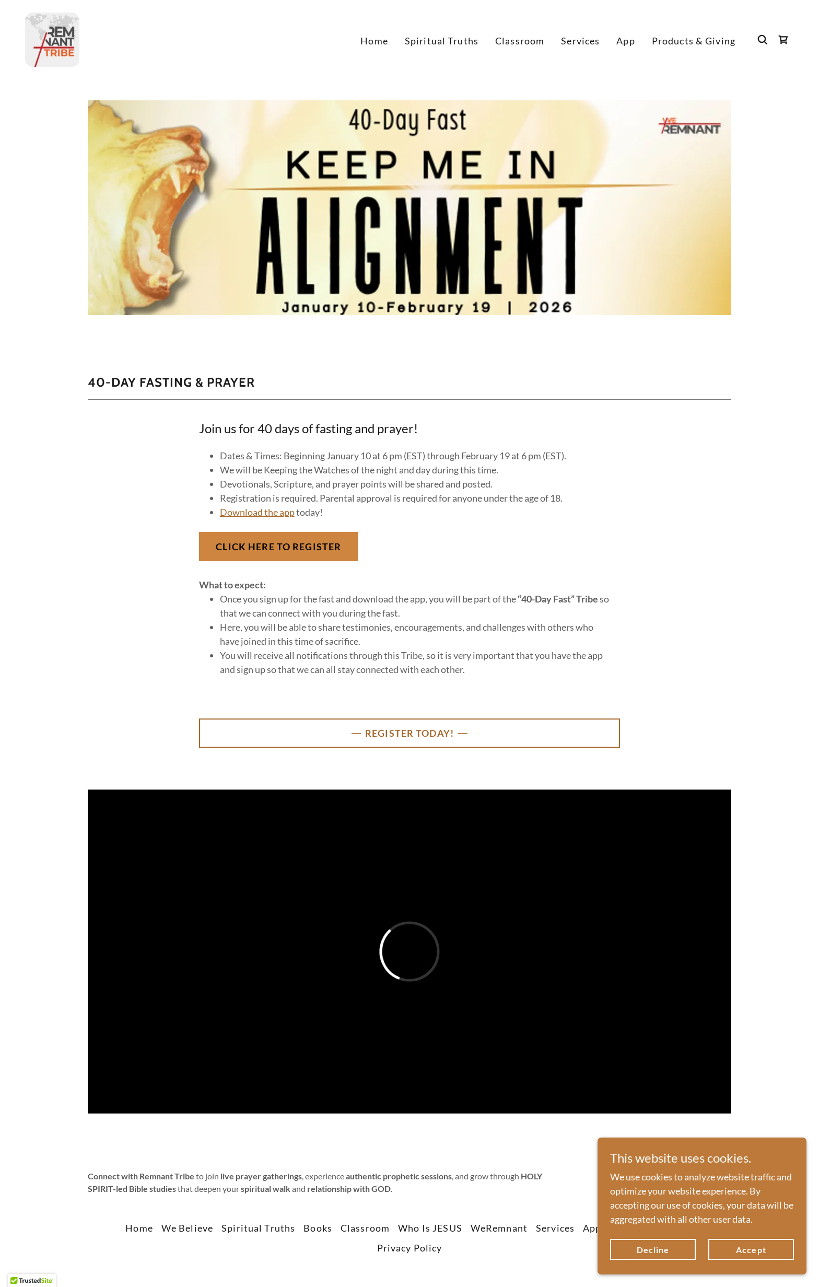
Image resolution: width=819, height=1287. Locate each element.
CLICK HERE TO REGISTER (278, 546)
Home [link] (374, 41)
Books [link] (317, 1228)
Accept (751, 1250)
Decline (653, 1250)
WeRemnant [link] (499, 1228)
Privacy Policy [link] (409, 1248)
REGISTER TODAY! (409, 733)
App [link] (625, 41)
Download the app (257, 512)
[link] (52, 38)
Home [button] (139, 1228)
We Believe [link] (187, 1228)
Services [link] (580, 41)
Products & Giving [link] (693, 41)
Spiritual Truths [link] (441, 41)
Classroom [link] (519, 41)
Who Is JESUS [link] (430, 1228)
